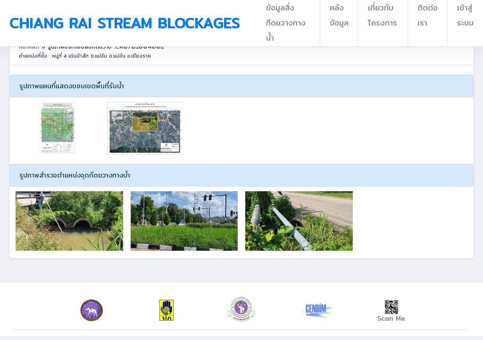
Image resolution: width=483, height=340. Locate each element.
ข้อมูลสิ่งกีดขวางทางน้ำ (286, 23)
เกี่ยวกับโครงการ (382, 15)
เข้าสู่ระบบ (465, 15)
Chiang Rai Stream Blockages (124, 23)
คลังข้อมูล (339, 15)
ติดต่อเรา (427, 15)
